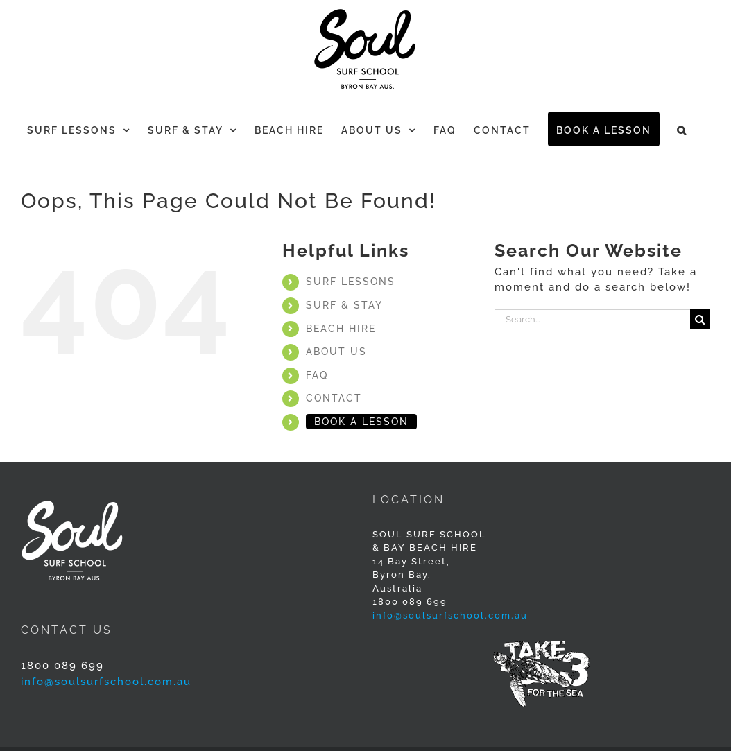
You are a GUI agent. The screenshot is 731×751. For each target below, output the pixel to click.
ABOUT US (336, 351)
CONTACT (334, 398)
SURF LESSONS (350, 281)
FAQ (317, 375)
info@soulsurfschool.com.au (450, 615)
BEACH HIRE (341, 328)
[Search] (700, 319)
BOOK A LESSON (361, 421)
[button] (682, 129)
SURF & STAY (344, 305)
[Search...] (592, 319)
